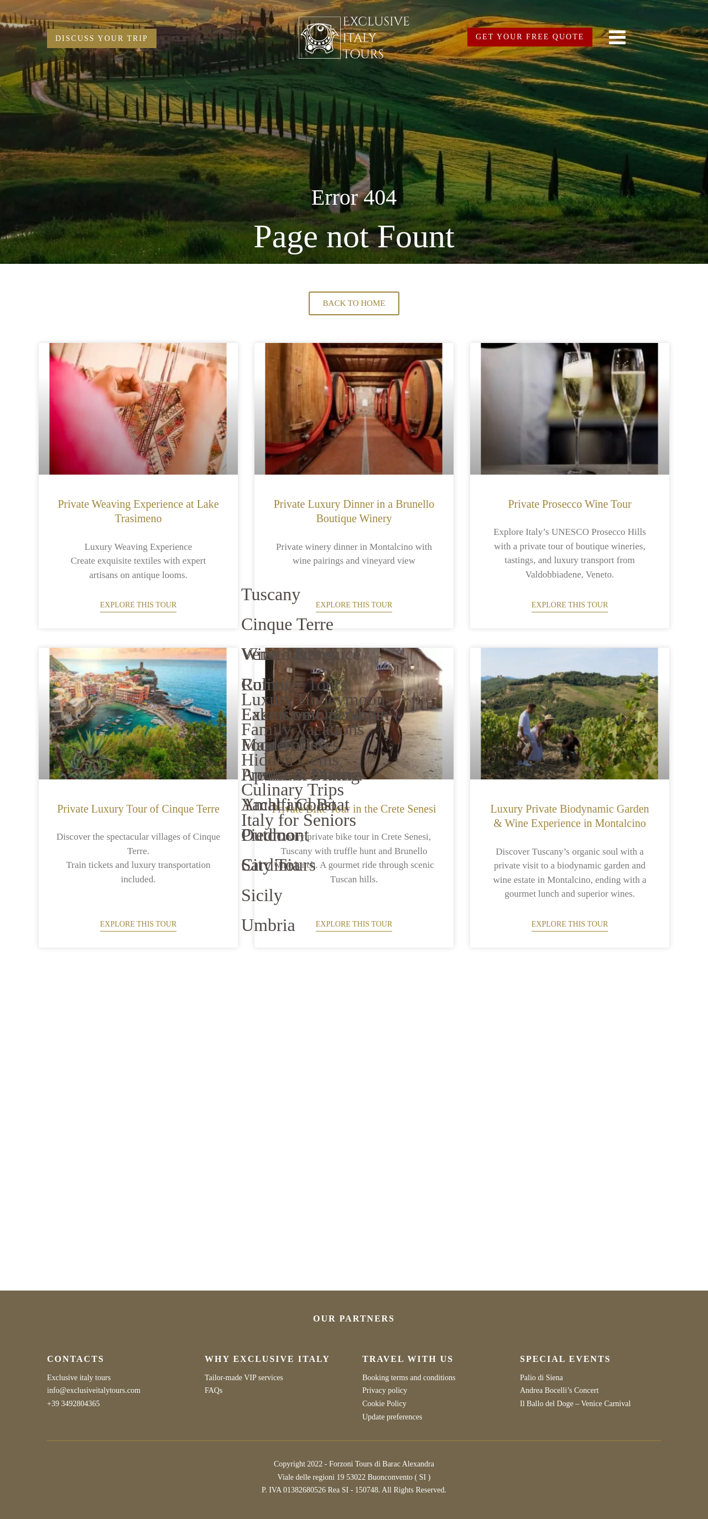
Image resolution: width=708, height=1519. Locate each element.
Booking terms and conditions (408, 1378)
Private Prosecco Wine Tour (569, 504)
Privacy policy (384, 1390)
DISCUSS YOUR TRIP (101, 38)
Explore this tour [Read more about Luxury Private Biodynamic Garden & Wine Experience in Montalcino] (570, 924)
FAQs (213, 1390)
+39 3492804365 (73, 1404)
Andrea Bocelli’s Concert (559, 1390)
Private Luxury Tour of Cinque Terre (138, 809)
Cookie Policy (384, 1404)
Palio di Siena (541, 1378)
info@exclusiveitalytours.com (93, 1390)
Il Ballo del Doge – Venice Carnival (575, 1404)
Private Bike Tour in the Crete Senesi (354, 809)
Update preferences (392, 1417)
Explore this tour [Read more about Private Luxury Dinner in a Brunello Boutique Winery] (354, 605)
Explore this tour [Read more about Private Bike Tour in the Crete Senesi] (354, 924)
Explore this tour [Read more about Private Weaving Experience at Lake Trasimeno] (138, 605)
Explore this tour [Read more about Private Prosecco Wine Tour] (570, 605)
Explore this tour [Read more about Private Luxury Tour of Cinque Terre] (138, 924)
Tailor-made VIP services (244, 1378)
